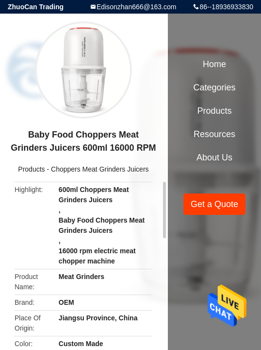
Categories (214, 87)
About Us (214, 157)
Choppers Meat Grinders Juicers (100, 169)
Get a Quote (214, 204)
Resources (214, 134)
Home (214, 64)
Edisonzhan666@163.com (136, 7)
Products (31, 169)
